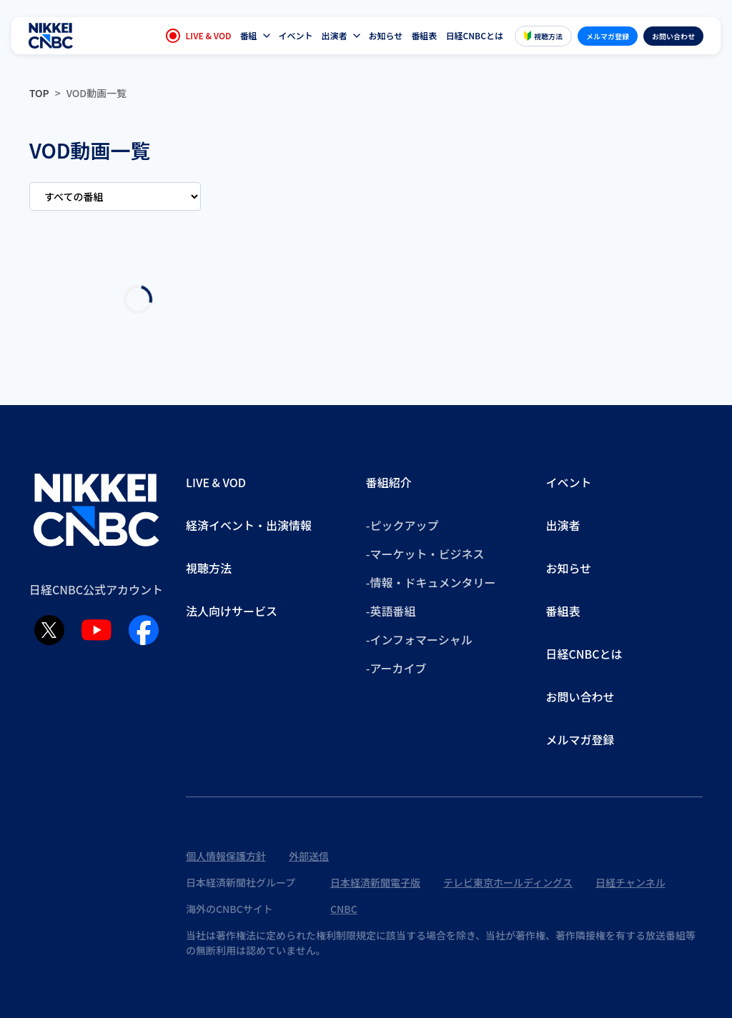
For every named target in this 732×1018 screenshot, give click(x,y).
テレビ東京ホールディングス (508, 882)
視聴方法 (543, 36)
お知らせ (386, 35)
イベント (296, 35)
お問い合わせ (673, 36)
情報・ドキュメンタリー (432, 582)
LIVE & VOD (199, 36)
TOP (39, 93)
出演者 (334, 35)
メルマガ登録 (607, 36)
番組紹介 (389, 482)
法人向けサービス (231, 610)
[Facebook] (144, 630)
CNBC (343, 909)
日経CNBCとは (474, 35)
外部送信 (309, 856)
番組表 (424, 35)
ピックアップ (404, 525)
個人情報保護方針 (226, 856)
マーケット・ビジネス (427, 553)
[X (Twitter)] (49, 630)
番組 (248, 35)
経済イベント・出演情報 (249, 525)
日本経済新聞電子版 (375, 882)
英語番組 (392, 610)
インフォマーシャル (421, 639)
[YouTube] (96, 630)
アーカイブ (398, 668)
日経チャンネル (630, 882)
